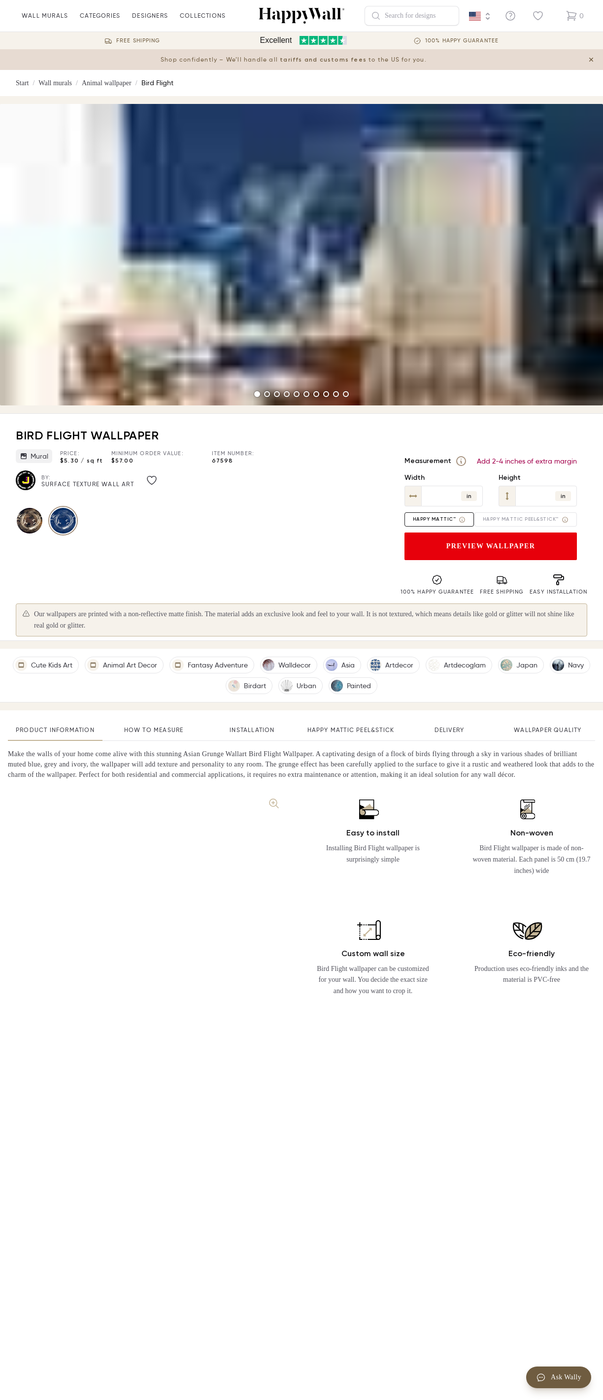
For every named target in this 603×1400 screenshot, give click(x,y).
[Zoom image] (274, 803)
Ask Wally (558, 1377)
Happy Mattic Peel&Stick (351, 729)
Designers (150, 22)
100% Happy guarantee (462, 40)
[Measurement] (461, 461)
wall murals (45, 22)
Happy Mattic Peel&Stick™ (526, 519)
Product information (55, 729)
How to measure (154, 729)
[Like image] (152, 480)
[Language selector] (480, 16)
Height (510, 477)
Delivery (450, 729)
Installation (252, 729)
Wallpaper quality (547, 729)
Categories (100, 22)
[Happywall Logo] (301, 16)
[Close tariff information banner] (591, 59)
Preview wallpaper (491, 546)
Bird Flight (157, 82)
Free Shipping (138, 40)
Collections (203, 22)
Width (414, 477)
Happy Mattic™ (439, 519)
